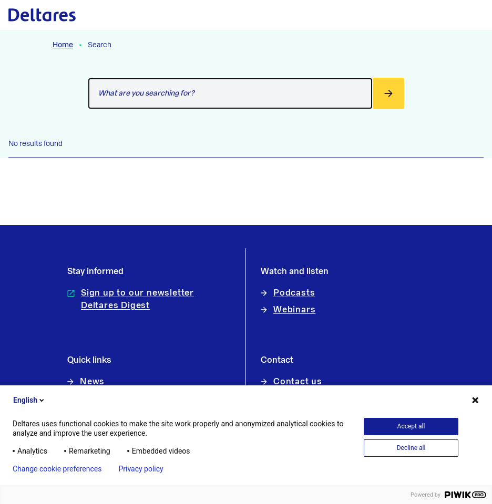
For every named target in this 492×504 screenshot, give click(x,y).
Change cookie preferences (57, 469)
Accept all (411, 426)
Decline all (411, 448)
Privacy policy (140, 469)
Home (63, 45)
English (29, 400)
